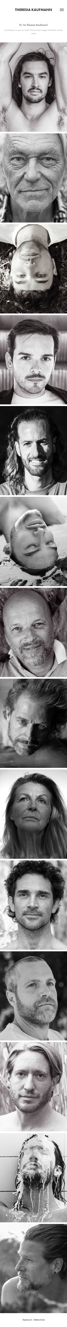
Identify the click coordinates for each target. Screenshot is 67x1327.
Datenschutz (39, 1319)
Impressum (27, 1319)
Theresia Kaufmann (33, 10)
